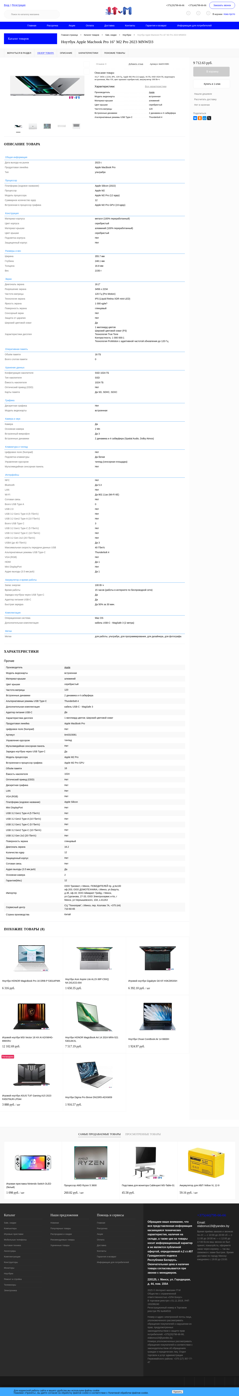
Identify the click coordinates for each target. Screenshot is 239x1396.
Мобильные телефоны (15, 1239)
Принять (177, 1392)
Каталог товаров (30, 38)
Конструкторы (11, 1262)
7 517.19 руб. (94, 1048)
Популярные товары (60, 1228)
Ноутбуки (8, 1273)
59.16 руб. (189, 1192)
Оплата (90, 25)
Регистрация (19, 5)
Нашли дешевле (203, 94)
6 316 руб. (31, 990)
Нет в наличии (202, 104)
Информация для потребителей (194, 25)
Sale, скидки (10, 1223)
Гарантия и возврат (156, 25)
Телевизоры (10, 1285)
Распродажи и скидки (61, 1234)
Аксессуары (10, 1251)
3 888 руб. (31, 1106)
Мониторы (9, 1268)
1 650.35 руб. (94, 990)
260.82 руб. (73, 1192)
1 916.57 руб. (94, 1106)
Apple (152, 92)
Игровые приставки (13, 1234)
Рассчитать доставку (205, 99)
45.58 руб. (128, 1192)
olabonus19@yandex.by (213, 1226)
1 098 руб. (15, 1192)
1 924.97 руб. (157, 1048)
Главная (31, 25)
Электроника (10, 1290)
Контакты (130, 25)
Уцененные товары (60, 1245)
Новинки (54, 1223)
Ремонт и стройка (13, 1279)
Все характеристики (155, 86)
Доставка (109, 25)
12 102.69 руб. (31, 1048)
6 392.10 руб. (157, 990)
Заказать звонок (222, 5)
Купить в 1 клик (212, 84)
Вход (6, 5)
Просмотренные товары (143, 1134)
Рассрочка (52, 25)
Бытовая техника (12, 1245)
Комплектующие (12, 1256)
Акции (72, 25)
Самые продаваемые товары (99, 1134)
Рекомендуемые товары (62, 1239)
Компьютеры (10, 1228)
